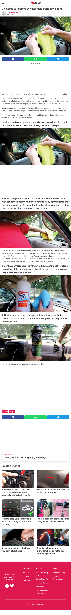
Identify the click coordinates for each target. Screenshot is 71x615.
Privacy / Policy (59, 572)
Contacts (25, 576)
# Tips (11, 411)
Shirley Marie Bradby (15, 12)
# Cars (5, 411)
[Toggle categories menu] (3, 3)
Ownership (40, 587)
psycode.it (26, 580)
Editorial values (42, 583)
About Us (25, 572)
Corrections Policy (43, 579)
